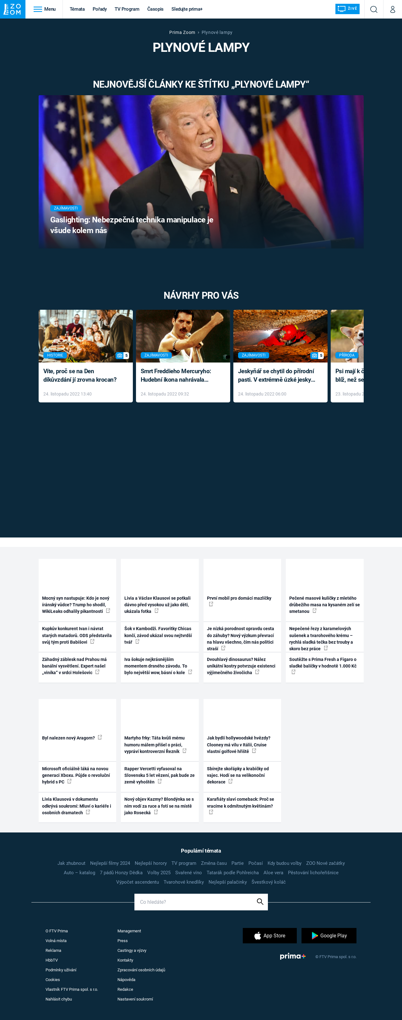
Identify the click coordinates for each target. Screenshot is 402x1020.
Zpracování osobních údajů (141, 970)
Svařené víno (188, 872)
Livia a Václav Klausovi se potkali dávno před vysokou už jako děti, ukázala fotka (157, 605)
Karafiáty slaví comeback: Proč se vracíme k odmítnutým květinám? (240, 805)
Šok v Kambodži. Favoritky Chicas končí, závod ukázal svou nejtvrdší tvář (158, 635)
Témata (77, 9)
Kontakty (125, 960)
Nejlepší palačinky (228, 882)
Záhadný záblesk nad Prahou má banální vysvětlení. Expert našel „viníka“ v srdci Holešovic (74, 666)
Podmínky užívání (61, 970)
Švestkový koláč (269, 882)
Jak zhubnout (71, 863)
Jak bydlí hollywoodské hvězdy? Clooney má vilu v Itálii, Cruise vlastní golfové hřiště (238, 744)
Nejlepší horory (151, 863)
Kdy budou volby (285, 863)
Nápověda (126, 979)
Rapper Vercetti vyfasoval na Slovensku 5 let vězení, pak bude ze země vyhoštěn (159, 775)
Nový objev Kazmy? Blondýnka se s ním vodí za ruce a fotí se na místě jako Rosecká (159, 806)
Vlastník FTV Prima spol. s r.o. (72, 989)
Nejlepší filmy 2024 (110, 863)
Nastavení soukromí (135, 999)
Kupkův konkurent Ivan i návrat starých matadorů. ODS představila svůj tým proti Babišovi (77, 635)
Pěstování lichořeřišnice (313, 872)
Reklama (53, 950)
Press (122, 940)
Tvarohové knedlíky (184, 882)
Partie (237, 863)
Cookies (53, 979)
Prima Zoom (182, 32)
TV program (183, 863)
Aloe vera (273, 872)
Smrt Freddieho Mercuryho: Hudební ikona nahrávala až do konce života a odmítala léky (178, 376)
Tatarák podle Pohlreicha (233, 872)
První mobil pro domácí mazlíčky (239, 601)
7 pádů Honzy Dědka (121, 872)
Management (129, 931)
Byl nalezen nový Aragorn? (72, 737)
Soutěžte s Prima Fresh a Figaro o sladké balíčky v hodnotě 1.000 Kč (322, 665)
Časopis (155, 9)
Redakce (125, 989)
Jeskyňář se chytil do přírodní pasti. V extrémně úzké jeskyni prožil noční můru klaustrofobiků (277, 376)
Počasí (255, 863)
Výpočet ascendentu (137, 882)
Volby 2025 (159, 872)
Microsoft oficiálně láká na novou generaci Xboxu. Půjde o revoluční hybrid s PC (76, 775)
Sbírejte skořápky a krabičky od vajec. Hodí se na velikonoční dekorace (238, 775)
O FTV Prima (57, 931)
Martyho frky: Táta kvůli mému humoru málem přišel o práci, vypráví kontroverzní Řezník (155, 744)
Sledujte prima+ (187, 9)
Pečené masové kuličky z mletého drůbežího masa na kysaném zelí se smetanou (324, 605)
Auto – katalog (79, 872)
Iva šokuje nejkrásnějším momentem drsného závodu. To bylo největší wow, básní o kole (158, 666)
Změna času (214, 863)
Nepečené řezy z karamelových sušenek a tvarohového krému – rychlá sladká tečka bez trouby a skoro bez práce (321, 638)
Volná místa (56, 940)
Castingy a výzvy (131, 950)
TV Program (127, 9)
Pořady (100, 9)
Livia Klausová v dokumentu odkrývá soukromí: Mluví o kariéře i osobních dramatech (76, 806)
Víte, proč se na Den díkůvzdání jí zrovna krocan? (80, 375)
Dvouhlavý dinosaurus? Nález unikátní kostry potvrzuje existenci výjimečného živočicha (241, 666)
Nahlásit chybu (59, 999)
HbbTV (52, 960)
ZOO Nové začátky (325, 863)
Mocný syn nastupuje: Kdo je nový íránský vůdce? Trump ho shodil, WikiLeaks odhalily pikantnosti (76, 605)
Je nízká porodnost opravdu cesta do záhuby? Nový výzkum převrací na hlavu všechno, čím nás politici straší (240, 638)
